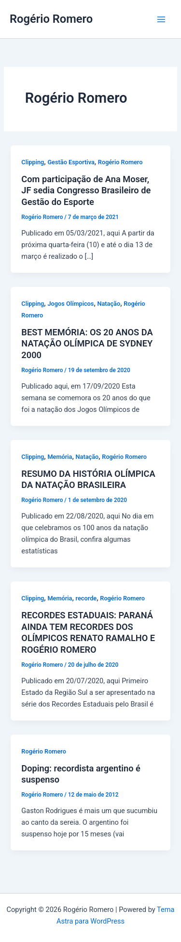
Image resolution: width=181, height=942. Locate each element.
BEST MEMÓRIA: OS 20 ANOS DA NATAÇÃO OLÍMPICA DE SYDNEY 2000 (87, 343)
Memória (59, 456)
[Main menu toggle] (161, 19)
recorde (86, 598)
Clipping (32, 162)
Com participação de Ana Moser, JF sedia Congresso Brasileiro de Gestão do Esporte (86, 190)
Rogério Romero (51, 19)
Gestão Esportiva (70, 162)
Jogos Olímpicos (70, 303)
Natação (108, 303)
